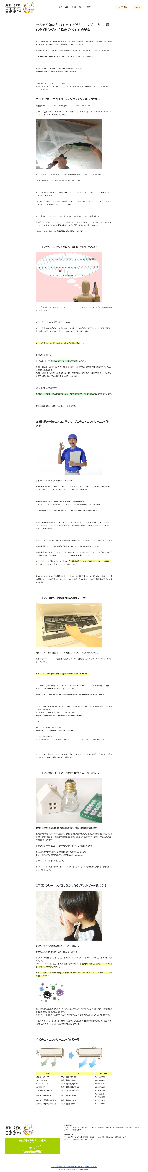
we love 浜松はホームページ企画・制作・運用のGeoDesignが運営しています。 (74, 1167)
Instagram (137, 7)
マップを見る (122, 7)
